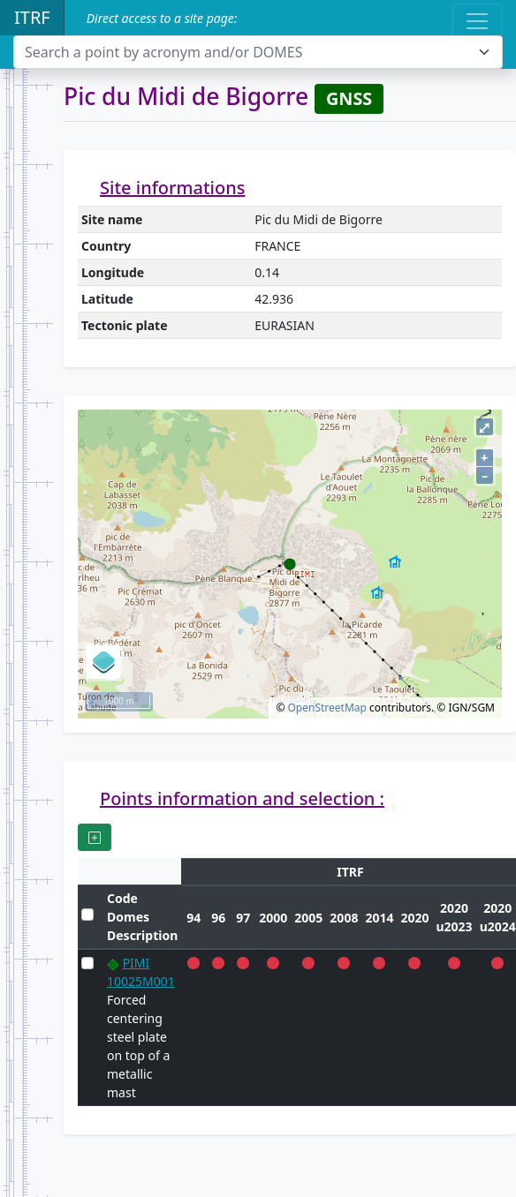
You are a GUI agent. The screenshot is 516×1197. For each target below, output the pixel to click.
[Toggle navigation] (477, 21)
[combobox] (258, 52)
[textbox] (247, 52)
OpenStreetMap (326, 707)
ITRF (32, 17)
